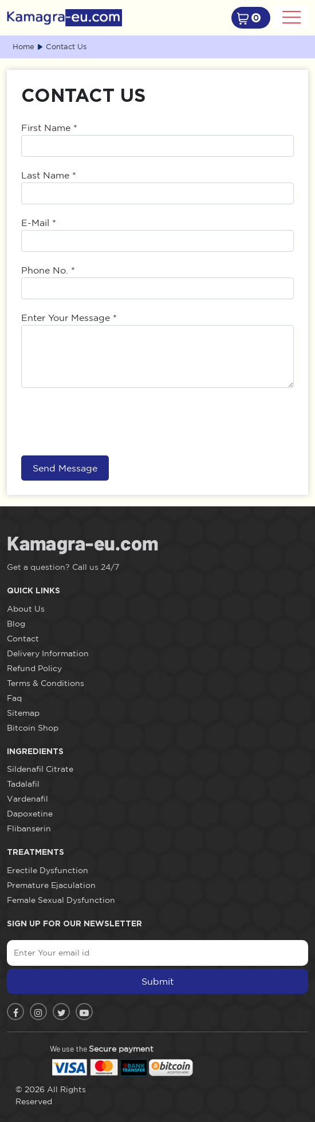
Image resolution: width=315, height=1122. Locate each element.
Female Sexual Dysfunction (61, 900)
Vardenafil (27, 798)
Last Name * (48, 175)
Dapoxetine (30, 813)
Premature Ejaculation (51, 885)
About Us (26, 608)
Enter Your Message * (69, 317)
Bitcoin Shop (32, 727)
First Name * (49, 127)
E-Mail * (38, 222)
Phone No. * (48, 270)
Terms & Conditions (45, 683)
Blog (16, 623)
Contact (23, 638)
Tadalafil (23, 783)
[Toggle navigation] (290, 17)
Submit (157, 981)
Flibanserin (29, 828)
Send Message (65, 468)
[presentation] (108, 421)
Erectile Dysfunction (47, 870)
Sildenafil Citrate (40, 769)
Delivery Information (48, 653)
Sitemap (23, 712)
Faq (14, 698)
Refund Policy (34, 668)
